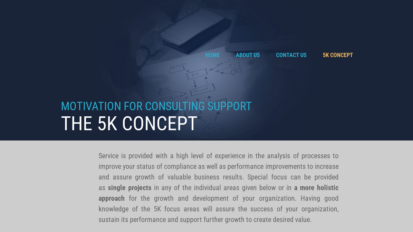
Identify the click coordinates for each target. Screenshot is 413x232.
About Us (248, 55)
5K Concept (338, 55)
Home (212, 55)
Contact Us (291, 55)
